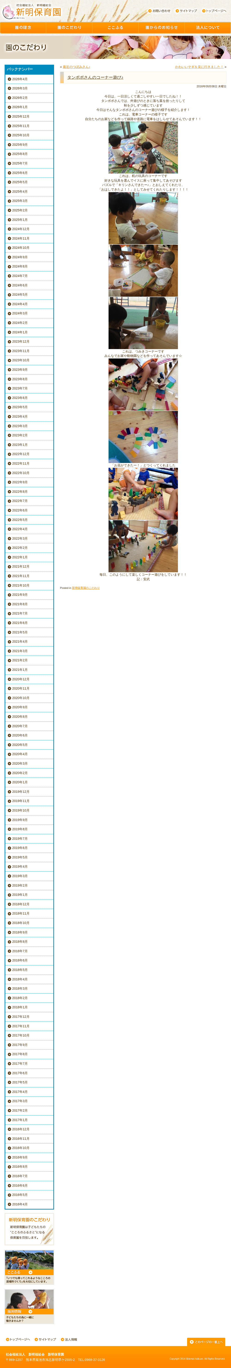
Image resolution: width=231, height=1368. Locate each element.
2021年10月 (21, 585)
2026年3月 (20, 88)
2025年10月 (21, 135)
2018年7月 (20, 951)
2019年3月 (20, 876)
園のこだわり (69, 27)
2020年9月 (20, 707)
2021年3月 (20, 651)
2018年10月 (21, 923)
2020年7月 (20, 726)
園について (208, 27)
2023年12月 (21, 341)
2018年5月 (20, 970)
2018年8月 (20, 941)
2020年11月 (21, 688)
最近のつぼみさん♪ (76, 67)
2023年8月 (20, 379)
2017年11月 (21, 1026)
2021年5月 (20, 632)
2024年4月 (20, 304)
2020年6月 (20, 735)
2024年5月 (20, 294)
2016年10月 (21, 1148)
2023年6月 (20, 398)
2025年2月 (20, 210)
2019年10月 (21, 810)
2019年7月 (20, 838)
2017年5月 (20, 1082)
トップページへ (214, 11)
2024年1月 (20, 332)
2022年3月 (20, 538)
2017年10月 (21, 1035)
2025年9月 (20, 144)
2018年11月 (21, 913)
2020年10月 (21, 698)
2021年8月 (20, 604)
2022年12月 (21, 454)
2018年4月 (20, 979)
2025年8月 (20, 154)
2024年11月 (21, 238)
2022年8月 (20, 491)
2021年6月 (20, 623)
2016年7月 (20, 1176)
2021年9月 (20, 594)
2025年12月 (21, 116)
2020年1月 (20, 782)
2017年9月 (20, 1045)
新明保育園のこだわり (86, 587)
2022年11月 (21, 463)
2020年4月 (20, 754)
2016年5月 (20, 1195)
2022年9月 (20, 482)
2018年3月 (20, 988)
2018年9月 (20, 932)
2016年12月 (21, 1129)
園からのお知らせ (162, 27)
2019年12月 (21, 791)
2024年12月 (21, 229)
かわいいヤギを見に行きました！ (199, 67)
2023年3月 (20, 426)
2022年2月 (20, 548)
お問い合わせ (159, 11)
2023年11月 (21, 351)
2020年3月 (20, 763)
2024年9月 (20, 257)
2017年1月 (20, 1120)
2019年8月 (20, 829)
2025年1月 (20, 220)
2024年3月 (20, 313)
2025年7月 (20, 163)
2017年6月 (20, 1073)
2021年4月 (20, 641)
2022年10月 (21, 473)
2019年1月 (20, 895)
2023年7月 (20, 388)
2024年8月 (20, 266)
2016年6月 (20, 1185)
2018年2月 (20, 998)
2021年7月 (20, 613)
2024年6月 (20, 285)
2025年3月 (20, 201)
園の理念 (23, 27)
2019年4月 (20, 866)
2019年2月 (20, 885)
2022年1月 (20, 557)
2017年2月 (20, 1110)
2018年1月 (20, 1007)
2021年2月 (20, 660)
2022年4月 (20, 529)
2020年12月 (21, 679)
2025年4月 (20, 191)
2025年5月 (20, 182)
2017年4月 (20, 1092)
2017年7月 (20, 1063)
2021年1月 (20, 670)
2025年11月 (21, 126)
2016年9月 (20, 1157)
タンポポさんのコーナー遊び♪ (95, 77)
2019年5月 (20, 857)
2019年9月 (20, 820)
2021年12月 (21, 566)
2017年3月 (20, 1101)
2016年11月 (21, 1138)
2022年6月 (20, 510)
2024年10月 (21, 247)
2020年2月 (20, 773)
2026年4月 (20, 79)
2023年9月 (20, 369)
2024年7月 (20, 276)
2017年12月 (21, 1016)
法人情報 (69, 1340)
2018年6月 (20, 960)
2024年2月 (20, 323)
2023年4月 (20, 416)
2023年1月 (20, 445)
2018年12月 (21, 904)
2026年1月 (20, 107)
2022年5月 (20, 520)
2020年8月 (20, 716)
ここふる (115, 27)
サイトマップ (186, 11)
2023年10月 (21, 360)
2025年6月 (20, 173)
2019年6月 (20, 848)
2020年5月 (20, 745)
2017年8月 (20, 1054)
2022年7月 (20, 501)
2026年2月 (20, 98)
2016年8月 (20, 1166)
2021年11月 (21, 576)
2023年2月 (20, 435)
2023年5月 (20, 407)
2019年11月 (21, 801)
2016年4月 (20, 1204)
